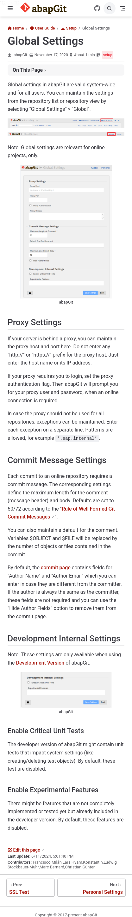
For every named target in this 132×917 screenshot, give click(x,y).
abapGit (20, 55)
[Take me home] (45, 8)
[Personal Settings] (91, 888)
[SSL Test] (30, 888)
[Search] (110, 8)
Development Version (40, 663)
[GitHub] (97, 8)
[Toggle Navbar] (122, 8)
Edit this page (24, 850)
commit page (56, 568)
